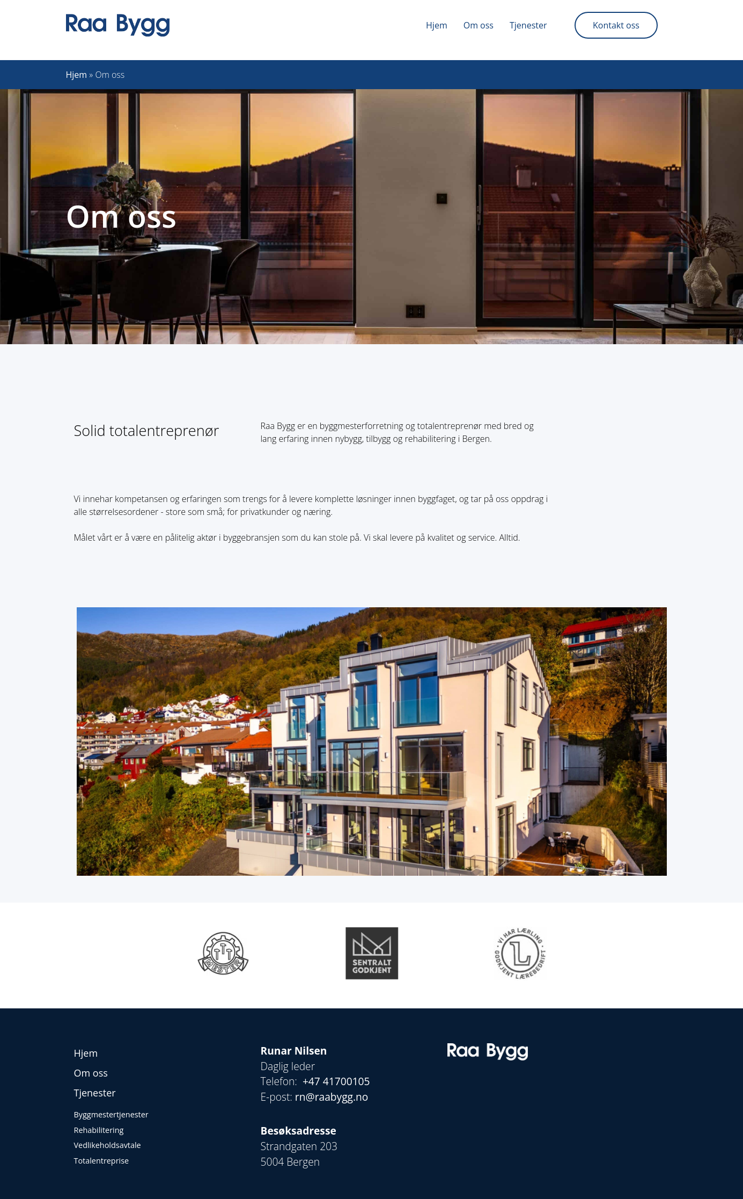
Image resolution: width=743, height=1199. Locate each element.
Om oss (479, 25)
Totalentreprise (101, 1161)
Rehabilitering (99, 1130)
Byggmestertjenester (111, 1114)
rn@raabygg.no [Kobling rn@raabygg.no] (332, 1096)
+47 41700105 (338, 1081)
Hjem (436, 25)
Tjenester (528, 25)
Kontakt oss (616, 25)
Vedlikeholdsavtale (107, 1145)
